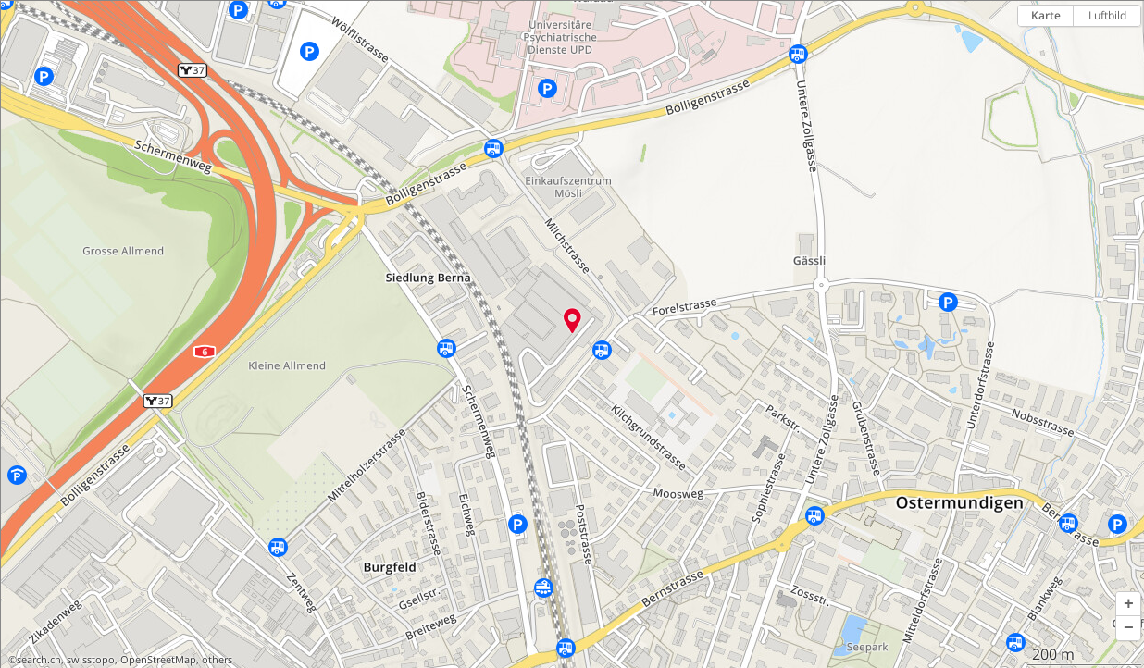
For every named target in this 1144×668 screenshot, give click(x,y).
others (217, 659)
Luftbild (1107, 15)
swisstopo (91, 659)
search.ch (39, 659)
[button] (1128, 604)
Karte (1046, 15)
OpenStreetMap (158, 659)
